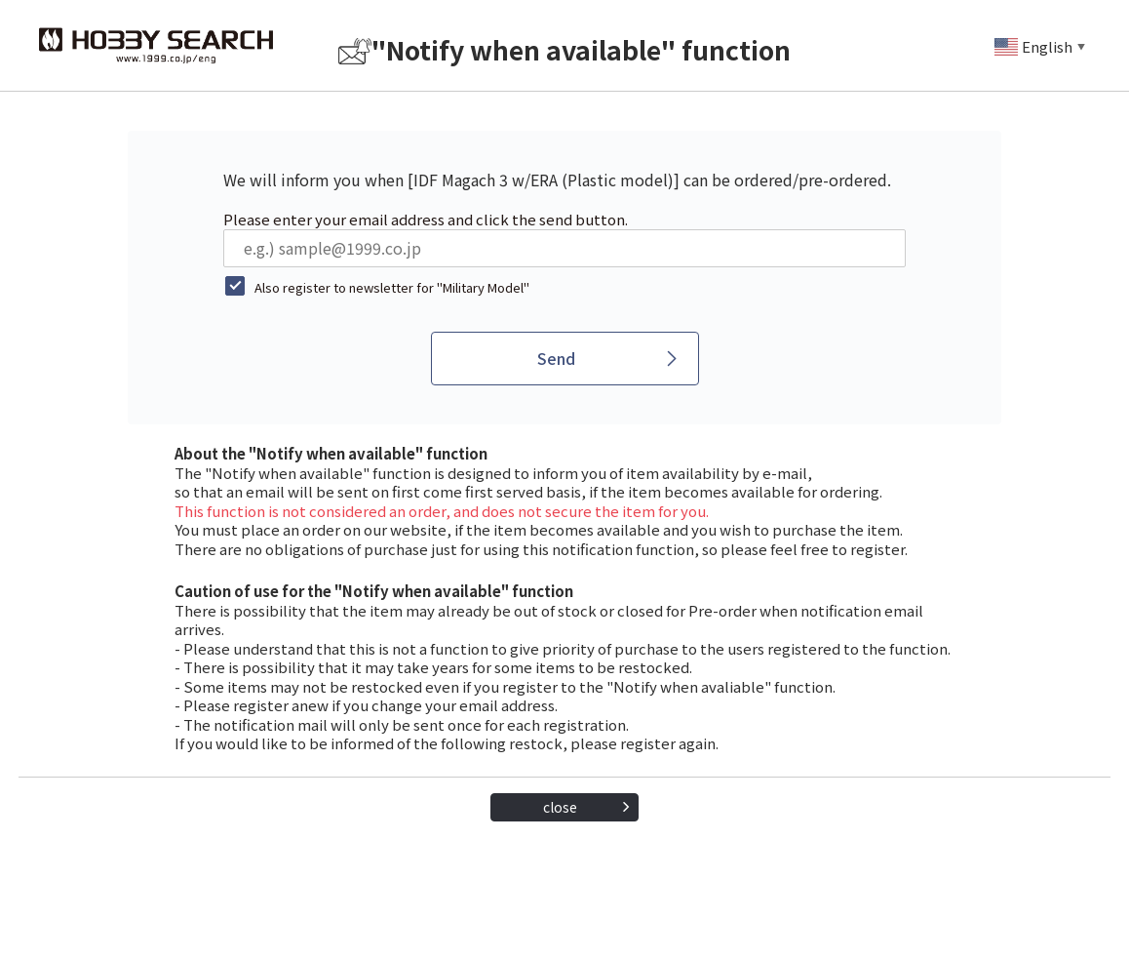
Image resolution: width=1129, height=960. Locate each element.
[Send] (565, 358)
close (560, 807)
